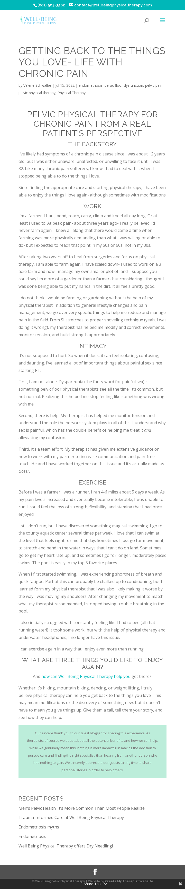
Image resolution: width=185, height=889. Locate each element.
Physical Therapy (72, 92)
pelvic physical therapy (36, 92)
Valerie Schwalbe (37, 85)
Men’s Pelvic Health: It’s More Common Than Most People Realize (81, 808)
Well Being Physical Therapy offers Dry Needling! (65, 846)
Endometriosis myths (38, 827)
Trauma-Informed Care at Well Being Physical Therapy (71, 817)
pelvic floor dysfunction (124, 85)
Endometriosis (32, 836)
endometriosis (91, 85)
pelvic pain (153, 85)
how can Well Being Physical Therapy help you (86, 676)
